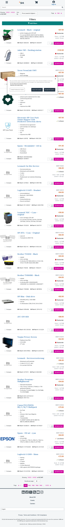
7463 (33, 485)
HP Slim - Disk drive (26, 296)
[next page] (61, 13)
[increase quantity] (52, 42)
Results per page (29, 481)
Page (52, 13)
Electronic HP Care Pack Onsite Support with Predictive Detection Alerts (29, 120)
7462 (29, 485)
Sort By (18, 13)
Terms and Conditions (30, 515)
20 (37, 481)
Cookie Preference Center (17, 89)
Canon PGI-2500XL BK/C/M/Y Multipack (27, 406)
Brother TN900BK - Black (28, 275)
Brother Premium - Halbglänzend (25, 380)
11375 (47, 485)
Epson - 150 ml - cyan (26, 433)
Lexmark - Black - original (28, 30)
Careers (32, 503)
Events (32, 500)
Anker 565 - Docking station (29, 50)
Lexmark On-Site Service (28, 166)
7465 (40, 485)
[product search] (32, 7)
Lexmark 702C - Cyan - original (27, 213)
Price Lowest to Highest (28, 13)
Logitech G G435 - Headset (29, 190)
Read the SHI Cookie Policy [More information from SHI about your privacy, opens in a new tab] (16, 85)
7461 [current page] (58, 13)
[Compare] (5, 42)
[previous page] (56, 13)
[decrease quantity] (52, 44)
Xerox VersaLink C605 (26, 70)
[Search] (62, 7)
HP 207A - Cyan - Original (28, 233)
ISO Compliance (42, 515)
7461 (25, 485)
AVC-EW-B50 (23, 317)
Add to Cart (59, 43)
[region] (32, 85)
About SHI (32, 497)
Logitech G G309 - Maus (27, 454)
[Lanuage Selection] (32, 509)
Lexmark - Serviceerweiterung (30, 358)
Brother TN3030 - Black (27, 254)
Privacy (20, 515)
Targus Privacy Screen (27, 337)
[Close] (55, 79)
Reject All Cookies (37, 89)
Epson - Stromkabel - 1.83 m (29, 146)
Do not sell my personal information (18, 83)
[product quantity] (49, 43)
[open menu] (6, 2)
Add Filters (32, 23)
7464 (37, 485)
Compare (8, 42)
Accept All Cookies (49, 89)
